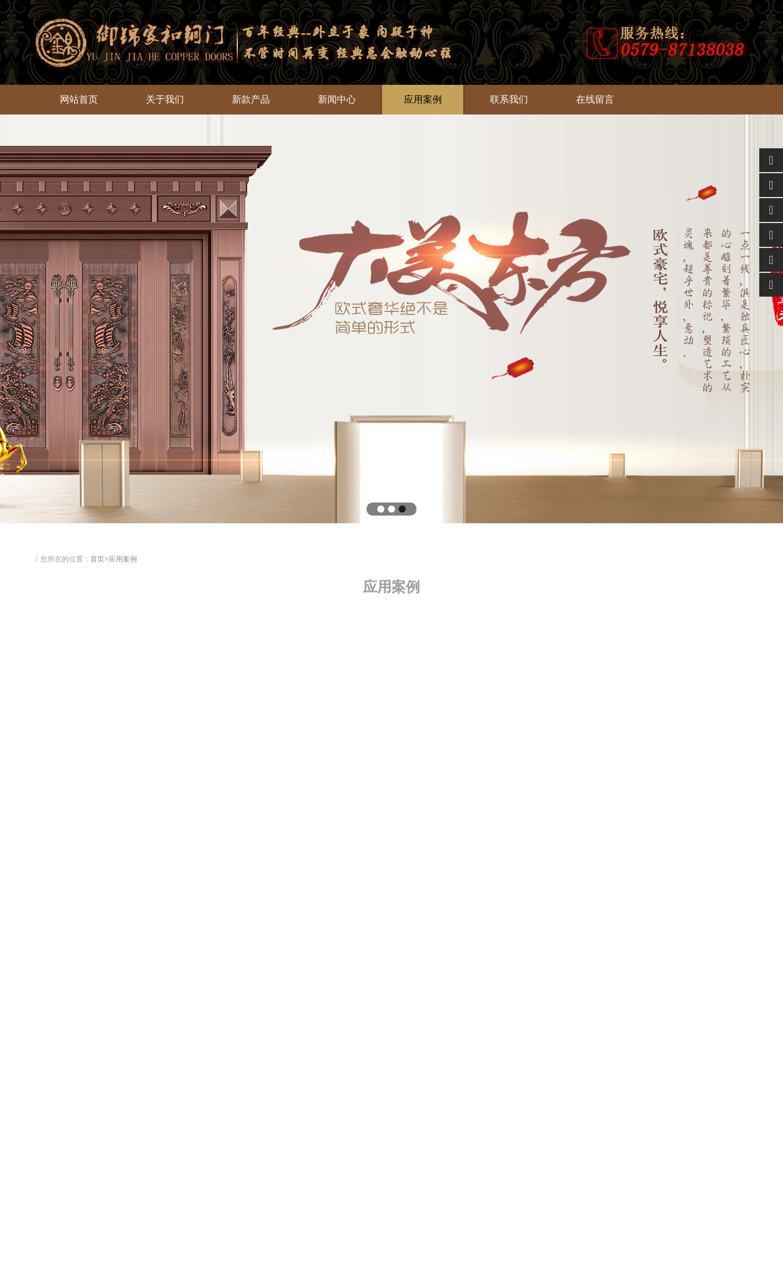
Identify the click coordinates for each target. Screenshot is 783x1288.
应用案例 (423, 99)
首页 (97, 562)
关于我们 (165, 99)
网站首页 (79, 99)
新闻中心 (337, 99)
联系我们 (509, 99)
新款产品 (251, 99)
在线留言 (595, 99)
